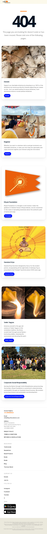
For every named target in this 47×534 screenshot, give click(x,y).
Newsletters (7, 450)
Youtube (6, 495)
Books (5, 457)
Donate (6, 477)
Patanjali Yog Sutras (20, 270)
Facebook (7, 491)
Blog (5, 463)
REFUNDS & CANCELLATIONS (12, 437)
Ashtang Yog (34, 268)
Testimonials (7, 447)
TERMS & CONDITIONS (10, 434)
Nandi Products (8, 453)
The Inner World (8, 467)
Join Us (6, 480)
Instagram (7, 488)
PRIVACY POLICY (9, 431)
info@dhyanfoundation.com (12, 418)
